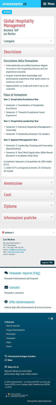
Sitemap (30, 401)
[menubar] (48, 3)
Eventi (9, 346)
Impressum (48, 401)
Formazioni (10, 338)
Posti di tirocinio (13, 325)
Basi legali (38, 401)
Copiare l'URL (47, 262)
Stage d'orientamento (15, 330)
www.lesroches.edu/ (15, 252)
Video (8, 342)
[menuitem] (50, 318)
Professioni (10, 334)
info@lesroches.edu (17, 250)
